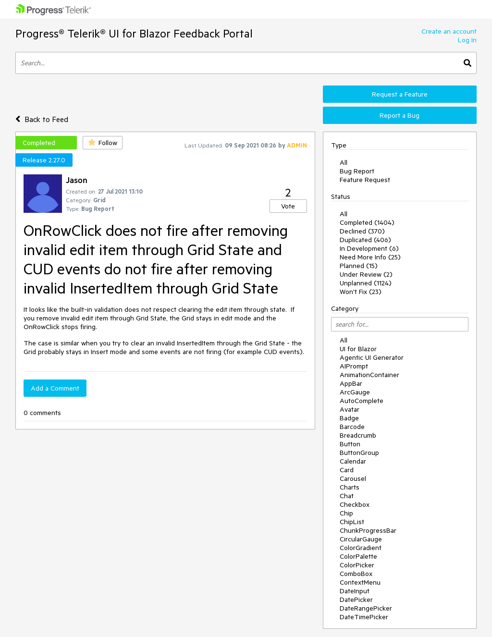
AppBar (351, 383)
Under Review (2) (366, 274)
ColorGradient (360, 547)
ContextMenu (360, 582)
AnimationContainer (369, 374)
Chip (346, 513)
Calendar (353, 461)
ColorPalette (358, 556)
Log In (467, 40)
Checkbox (354, 504)
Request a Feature (400, 94)
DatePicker (356, 599)
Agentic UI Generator (372, 357)
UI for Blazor (358, 348)
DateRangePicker (366, 608)
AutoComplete (361, 400)
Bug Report (357, 171)
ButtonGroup (359, 452)
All (343, 162)
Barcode (352, 426)
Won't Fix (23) (360, 291)
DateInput (354, 591)
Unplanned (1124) (366, 283)
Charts (349, 487)
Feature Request (365, 179)
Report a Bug (399, 115)
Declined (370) (362, 231)
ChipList (352, 521)
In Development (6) (369, 248)
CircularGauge (361, 539)
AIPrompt (354, 366)
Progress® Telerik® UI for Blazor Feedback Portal (134, 33)
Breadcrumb (358, 435)
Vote (288, 206)
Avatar (349, 409)
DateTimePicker (364, 616)
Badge (349, 418)
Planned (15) (359, 265)
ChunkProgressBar (368, 530)
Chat (347, 495)
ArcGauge (355, 392)
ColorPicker (357, 565)
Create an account (449, 31)
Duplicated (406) (365, 239)
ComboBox (356, 573)
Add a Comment (55, 388)
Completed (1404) (367, 222)
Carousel (353, 478)
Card (347, 470)
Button (350, 444)
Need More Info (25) (370, 257)
